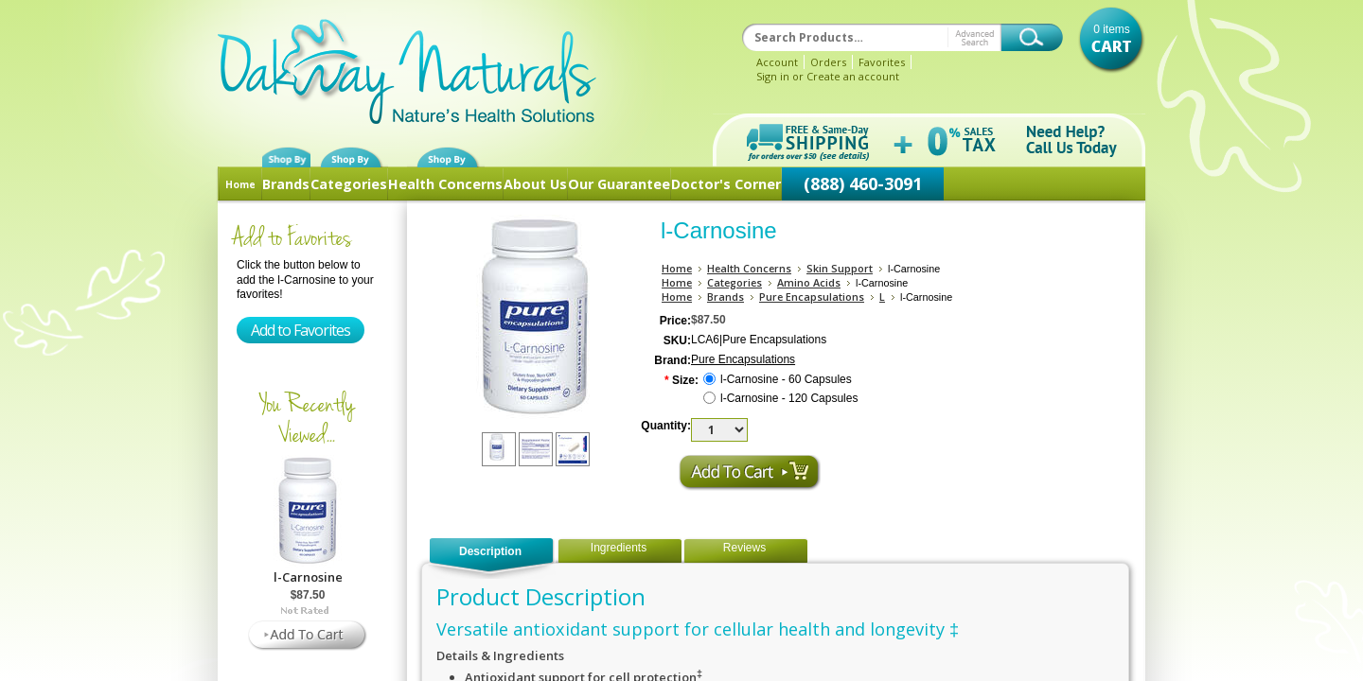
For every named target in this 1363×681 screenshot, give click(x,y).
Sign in (772, 76)
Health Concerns (445, 184)
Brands (286, 184)
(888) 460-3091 (863, 183)
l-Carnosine (308, 576)
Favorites (882, 62)
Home (240, 184)
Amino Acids (809, 282)
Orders (828, 62)
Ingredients (618, 547)
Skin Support (839, 268)
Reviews (744, 547)
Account (777, 62)
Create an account (852, 76)
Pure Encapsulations (811, 296)
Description (490, 551)
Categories (348, 184)
